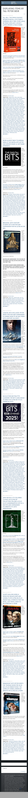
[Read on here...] (15, 92)
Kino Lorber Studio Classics (15, 210)
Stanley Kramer (6, 582)
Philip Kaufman (12, 482)
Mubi (9, 130)
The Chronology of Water (8, 122)
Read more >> (5, 134)
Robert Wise (16, 109)
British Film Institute (21, 121)
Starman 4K (5, 585)
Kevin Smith (22, 477)
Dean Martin (17, 660)
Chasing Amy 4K (6, 478)
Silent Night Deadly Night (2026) (19, 128)
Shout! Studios (14, 104)
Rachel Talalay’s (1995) (14, 61)
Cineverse (5, 130)
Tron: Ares (13, 483)
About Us (5, 768)
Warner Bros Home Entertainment (11, 744)
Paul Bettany (20, 303)
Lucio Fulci (19, 214)
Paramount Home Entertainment (18, 476)
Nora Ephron (20, 585)
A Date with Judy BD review (13, 207)
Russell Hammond (11, 466)
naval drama (12, 388)
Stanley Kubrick (9, 213)
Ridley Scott (22, 486)
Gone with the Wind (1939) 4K (13, 115)
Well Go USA (21, 130)
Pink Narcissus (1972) (11, 126)
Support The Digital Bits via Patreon (13, 382)
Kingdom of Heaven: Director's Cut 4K (10, 487)
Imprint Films (11, 97)
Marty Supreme (16, 108)
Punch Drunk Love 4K (17, 586)
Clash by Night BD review (8, 671)
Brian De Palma (6, 132)
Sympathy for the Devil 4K (8, 665)
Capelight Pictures (9, 109)
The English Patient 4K (7, 477)
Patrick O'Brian (19, 302)
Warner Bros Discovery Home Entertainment (11, 113)
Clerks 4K (12, 478)
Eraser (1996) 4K (20, 111)
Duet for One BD (15, 750)
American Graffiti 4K (7, 749)
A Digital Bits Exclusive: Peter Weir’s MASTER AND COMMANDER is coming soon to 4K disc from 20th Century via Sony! (14, 315)
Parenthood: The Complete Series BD (10, 748)
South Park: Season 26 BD (8, 666)
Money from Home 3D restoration (9, 662)
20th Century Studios (7, 200)
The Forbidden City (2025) (8, 131)
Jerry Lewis (23, 660)
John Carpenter (22, 584)
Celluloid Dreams (15, 200)
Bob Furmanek (6, 663)
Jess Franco (8, 750)
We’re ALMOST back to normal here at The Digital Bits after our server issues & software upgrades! (13, 143)
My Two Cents (11, 95)
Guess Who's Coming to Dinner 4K (16, 582)
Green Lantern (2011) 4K (12, 116)
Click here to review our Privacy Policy (12, 789)
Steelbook (13, 302)
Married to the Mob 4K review (14, 102)
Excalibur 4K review (20, 100)
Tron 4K (17, 483)
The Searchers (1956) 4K (14, 461)
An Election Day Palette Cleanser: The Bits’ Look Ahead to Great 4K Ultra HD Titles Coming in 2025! (13, 398)
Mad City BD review (8, 576)
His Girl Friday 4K (19, 581)
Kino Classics (5, 473)
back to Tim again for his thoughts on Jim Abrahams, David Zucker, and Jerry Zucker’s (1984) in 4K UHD (13, 71)
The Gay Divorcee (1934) (12, 117)
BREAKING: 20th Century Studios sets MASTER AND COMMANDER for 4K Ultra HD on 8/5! (14, 225)
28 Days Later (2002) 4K (14, 110)
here (20, 788)
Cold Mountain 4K (16, 477)
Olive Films (16, 666)
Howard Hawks (12, 581)
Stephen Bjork (6, 100)
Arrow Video (5, 102)
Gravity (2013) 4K (18, 114)
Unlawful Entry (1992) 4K (9, 121)
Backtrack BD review (19, 670)
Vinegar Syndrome (6, 104)
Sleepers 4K (12, 114)
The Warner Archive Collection (17, 489)
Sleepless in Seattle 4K (13, 585)
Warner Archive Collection (11, 211)
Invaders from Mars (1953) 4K (13, 124)
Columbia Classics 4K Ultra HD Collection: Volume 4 (13, 573)
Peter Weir (13, 125)
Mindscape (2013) (13, 132)
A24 (21, 108)
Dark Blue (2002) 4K (11, 120)
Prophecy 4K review (17, 201)
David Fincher (10, 481)
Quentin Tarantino (9, 108)
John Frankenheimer (7, 214)
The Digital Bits (22, 98)
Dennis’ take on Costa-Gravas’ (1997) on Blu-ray (14, 535)
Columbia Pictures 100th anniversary (10, 568)
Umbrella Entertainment (9, 664)
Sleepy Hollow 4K (19, 668)
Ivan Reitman (10, 579)
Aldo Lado (14, 214)
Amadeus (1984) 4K (15, 480)
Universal (5, 120)
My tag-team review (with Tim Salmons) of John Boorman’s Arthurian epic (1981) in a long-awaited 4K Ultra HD (14, 57)
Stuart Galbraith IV (18, 197)
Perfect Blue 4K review (11, 103)
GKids (19, 104)
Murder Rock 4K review (14, 205)
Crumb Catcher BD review (12, 206)
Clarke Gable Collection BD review (14, 208)
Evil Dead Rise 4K (20, 747)
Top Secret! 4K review (15, 105)
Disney (4, 301)
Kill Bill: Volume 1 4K (13, 475)
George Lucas (21, 748)
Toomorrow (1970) (20, 126)
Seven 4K (20, 481)
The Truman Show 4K (16, 743)
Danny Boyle (22, 110)
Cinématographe (20, 103)
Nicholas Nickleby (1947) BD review (14, 470)
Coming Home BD (17, 579)
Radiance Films (6, 127)
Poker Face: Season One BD (19, 665)
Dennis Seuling (12, 100)
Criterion (10, 194)
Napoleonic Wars (19, 388)
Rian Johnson (12, 663)
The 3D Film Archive (20, 662)
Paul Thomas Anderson (7, 586)
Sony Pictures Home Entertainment (9, 111)
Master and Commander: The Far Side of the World (13, 574)
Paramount (22, 105)
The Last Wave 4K (18, 664)
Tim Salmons (19, 99)
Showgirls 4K (11, 660)
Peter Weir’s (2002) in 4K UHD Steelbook (13, 187)
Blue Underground (15, 749)
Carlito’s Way (20, 119)
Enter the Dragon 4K (12, 747)
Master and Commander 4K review (16, 199)
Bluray (9, 570)
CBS (20, 750)
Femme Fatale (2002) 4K (19, 131)
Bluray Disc (11, 297)
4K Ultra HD (9, 99)
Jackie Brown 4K (8, 476)
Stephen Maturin (6, 304)
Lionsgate (14, 99)
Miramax (8, 480)
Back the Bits (9, 98)
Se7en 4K (15, 481)
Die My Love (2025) (14, 130)
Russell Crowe (6, 303)
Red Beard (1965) (17, 122)
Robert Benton (15, 584)
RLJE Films (18, 663)
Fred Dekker (12, 668)
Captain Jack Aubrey (13, 303)
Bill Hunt (4, 99)
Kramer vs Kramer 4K (7, 584)
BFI (15, 121)
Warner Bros (19, 196)
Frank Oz (18, 488)
